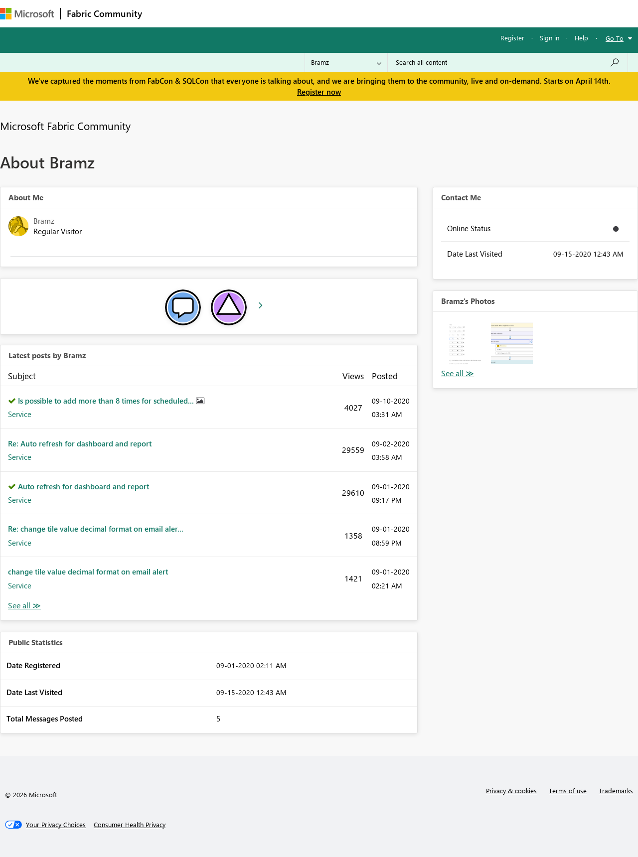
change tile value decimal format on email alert (88, 571)
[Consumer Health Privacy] (129, 825)
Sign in (549, 37)
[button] (464, 343)
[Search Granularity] (346, 62)
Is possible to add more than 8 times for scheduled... (107, 401)
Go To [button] (615, 38)
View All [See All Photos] (457, 373)
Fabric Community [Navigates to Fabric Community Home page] (104, 13)
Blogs (338, 13)
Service (19, 414)
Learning (376, 13)
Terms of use (568, 790)
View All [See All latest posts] (24, 605)
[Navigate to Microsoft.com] (27, 13)
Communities (294, 13)
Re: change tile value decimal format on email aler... (95, 529)
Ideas (249, 13)
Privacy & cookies (511, 790)
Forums (164, 13)
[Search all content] (507, 62)
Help (581, 37)
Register (512, 37)
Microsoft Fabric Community (65, 126)
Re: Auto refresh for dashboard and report (80, 443)
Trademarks (616, 790)
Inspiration (208, 13)
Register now (319, 92)
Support (419, 13)
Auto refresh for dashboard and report (83, 486)
